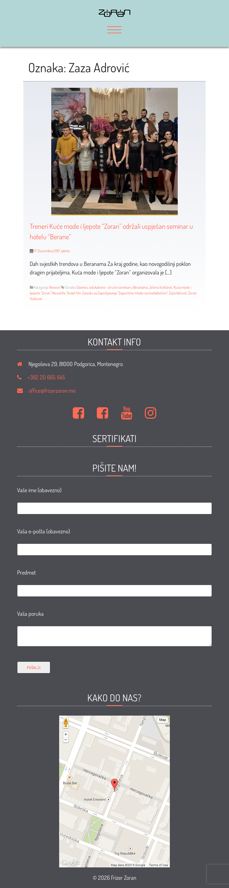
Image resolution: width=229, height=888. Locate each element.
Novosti (54, 287)
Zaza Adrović (178, 293)
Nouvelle (58, 293)
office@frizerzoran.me (52, 390)
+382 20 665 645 (46, 377)
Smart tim (74, 293)
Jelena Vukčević (160, 287)
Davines (82, 287)
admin (65, 250)
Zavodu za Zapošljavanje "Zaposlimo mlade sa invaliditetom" (125, 293)
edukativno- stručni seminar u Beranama (118, 287)
